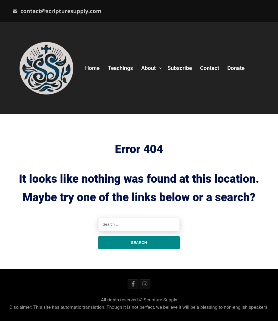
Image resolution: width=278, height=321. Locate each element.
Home (92, 68)
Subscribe (180, 68)
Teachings (120, 68)
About (148, 68)
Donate (236, 68)
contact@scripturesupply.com (56, 11)
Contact (209, 68)
